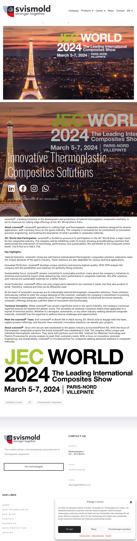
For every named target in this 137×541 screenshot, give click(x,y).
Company (74, 11)
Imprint (108, 535)
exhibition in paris (14, 402)
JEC (29, 402)
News (111, 11)
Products (87, 11)
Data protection (98, 535)
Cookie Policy (84, 535)
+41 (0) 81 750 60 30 (76, 469)
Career (100, 11)
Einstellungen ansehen (119, 529)
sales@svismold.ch (79, 485)
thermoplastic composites (49, 402)
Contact (120, 11)
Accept (69, 529)
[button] (130, 502)
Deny (93, 529)
